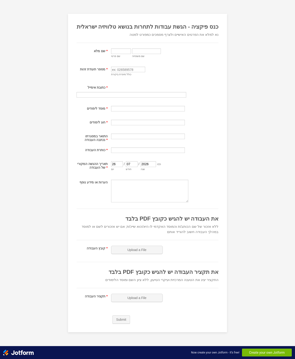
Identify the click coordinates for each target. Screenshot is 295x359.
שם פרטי (115, 56)
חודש (128, 169)
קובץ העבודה (97, 248)
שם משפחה (138, 56)
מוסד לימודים (97, 108)
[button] (137, 250)
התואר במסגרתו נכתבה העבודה (96, 138)
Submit (121, 319)
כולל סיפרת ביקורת (121, 74)
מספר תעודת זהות (94, 69)
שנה (143, 169)
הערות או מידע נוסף (94, 182)
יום (112, 169)
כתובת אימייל (98, 87)
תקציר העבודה (96, 296)
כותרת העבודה (96, 150)
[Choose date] (159, 164)
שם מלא (101, 51)
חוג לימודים (99, 122)
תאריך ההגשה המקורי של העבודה (92, 165)
